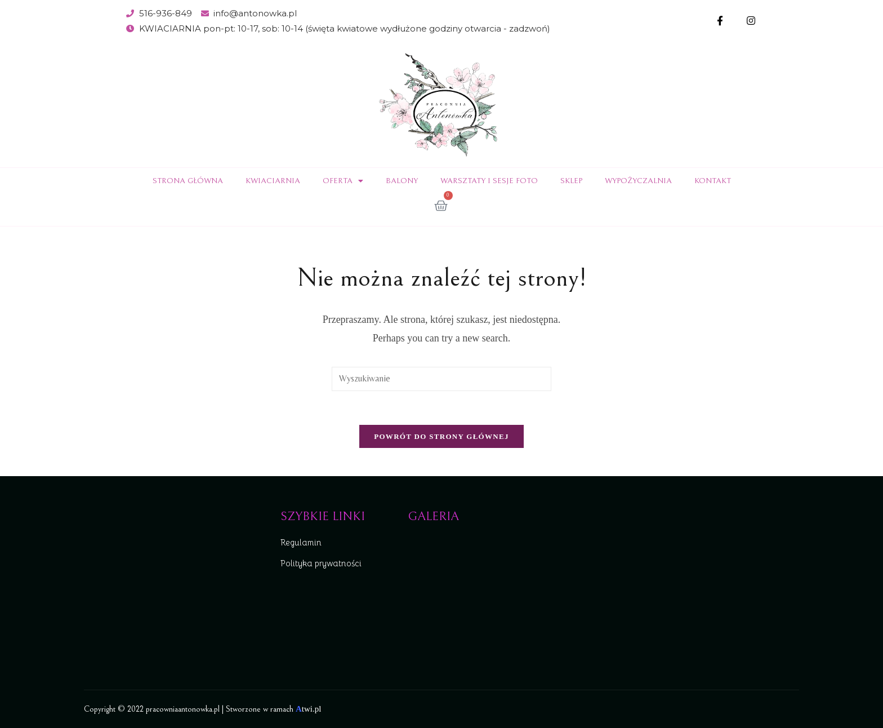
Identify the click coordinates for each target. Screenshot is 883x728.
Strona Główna (188, 180)
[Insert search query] (441, 379)
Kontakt (712, 180)
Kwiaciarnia (273, 180)
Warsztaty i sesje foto (489, 180)
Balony (402, 180)
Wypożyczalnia (638, 180)
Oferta (343, 180)
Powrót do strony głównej (441, 436)
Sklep (571, 180)
